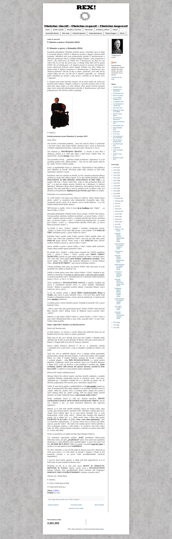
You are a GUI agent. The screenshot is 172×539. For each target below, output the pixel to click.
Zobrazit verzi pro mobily (76, 508)
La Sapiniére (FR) (118, 101)
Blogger (101, 529)
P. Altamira (76, 499)
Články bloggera (111, 33)
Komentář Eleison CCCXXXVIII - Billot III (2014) (119, 315)
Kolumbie (61, 499)
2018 (115, 186)
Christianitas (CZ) (118, 93)
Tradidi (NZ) (116, 148)
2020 (115, 180)
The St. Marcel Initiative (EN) (117, 140)
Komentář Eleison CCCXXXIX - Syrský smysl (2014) (119, 283)
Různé (122, 33)
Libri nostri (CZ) (117, 108)
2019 (115, 183)
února (117, 224)
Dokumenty (89, 30)
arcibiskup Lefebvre (102, 30)
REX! (115, 62)
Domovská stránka (76, 505)
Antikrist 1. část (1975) (119, 230)
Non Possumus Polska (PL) (117, 118)
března (117, 222)
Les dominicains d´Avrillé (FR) (118, 104)
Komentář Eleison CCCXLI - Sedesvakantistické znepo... (119, 237)
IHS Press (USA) (118, 95)
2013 (115, 322)
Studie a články (58, 30)
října (116, 203)
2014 (115, 196)
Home (48, 30)
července (118, 211)
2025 (115, 167)
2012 (115, 325)
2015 (115, 193)
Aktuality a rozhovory (74, 30)
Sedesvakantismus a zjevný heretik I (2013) (119, 301)
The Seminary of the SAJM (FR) (118, 137)
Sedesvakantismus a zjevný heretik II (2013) (119, 267)
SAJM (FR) (116, 131)
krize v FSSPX (69, 499)
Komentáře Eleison (52, 33)
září (116, 206)
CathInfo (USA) (117, 87)
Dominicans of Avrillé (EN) (117, 90)
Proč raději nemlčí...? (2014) (118, 308)
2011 (115, 327)
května (117, 216)
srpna (117, 209)
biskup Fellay (55, 499)
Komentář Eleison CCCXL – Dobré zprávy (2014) (119, 259)
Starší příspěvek (99, 505)
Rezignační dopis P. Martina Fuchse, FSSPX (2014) (118, 292)
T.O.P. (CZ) (116, 134)
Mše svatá (65, 33)
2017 (115, 188)
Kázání (115, 30)
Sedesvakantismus (95, 33)
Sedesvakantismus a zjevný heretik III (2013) (119, 246)
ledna (117, 227)
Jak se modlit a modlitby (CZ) (117, 98)
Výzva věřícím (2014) (119, 252)
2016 (115, 191)
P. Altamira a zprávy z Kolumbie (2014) (118, 274)
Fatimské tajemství (79, 33)
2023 (115, 173)
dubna (117, 219)
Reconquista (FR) (118, 125)
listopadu (118, 201)
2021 (115, 178)
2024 (115, 170)
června (117, 214)
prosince (117, 198)
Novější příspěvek (53, 505)
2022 (115, 175)
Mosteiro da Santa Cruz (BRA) (118, 110)
